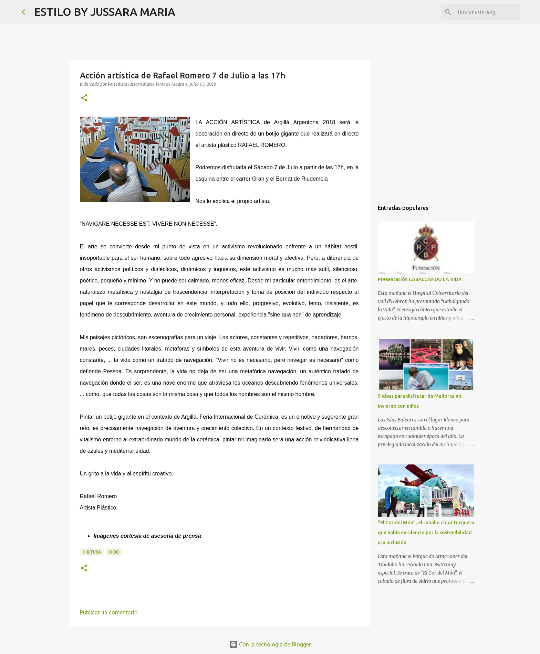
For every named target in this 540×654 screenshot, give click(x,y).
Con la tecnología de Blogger (270, 644)
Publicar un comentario (109, 612)
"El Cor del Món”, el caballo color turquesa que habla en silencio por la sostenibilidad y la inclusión (426, 532)
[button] (84, 98)
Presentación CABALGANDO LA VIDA (420, 279)
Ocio (114, 552)
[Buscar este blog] (483, 12)
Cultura (92, 552)
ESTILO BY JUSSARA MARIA (104, 12)
